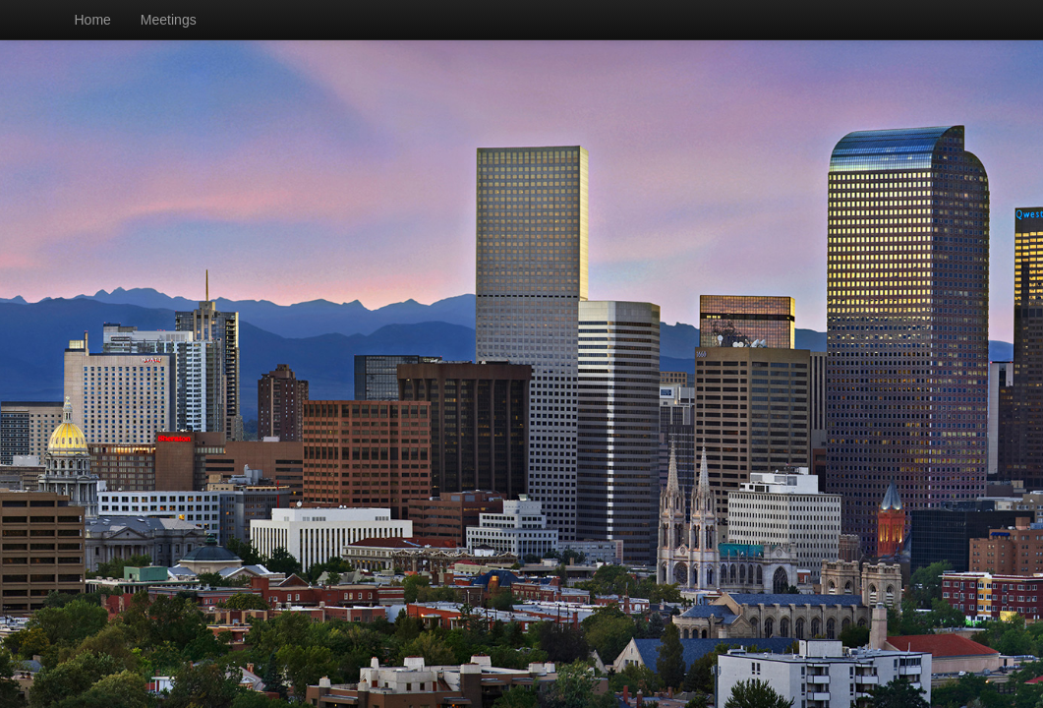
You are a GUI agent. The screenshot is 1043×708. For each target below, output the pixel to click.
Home (93, 20)
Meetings (169, 20)
